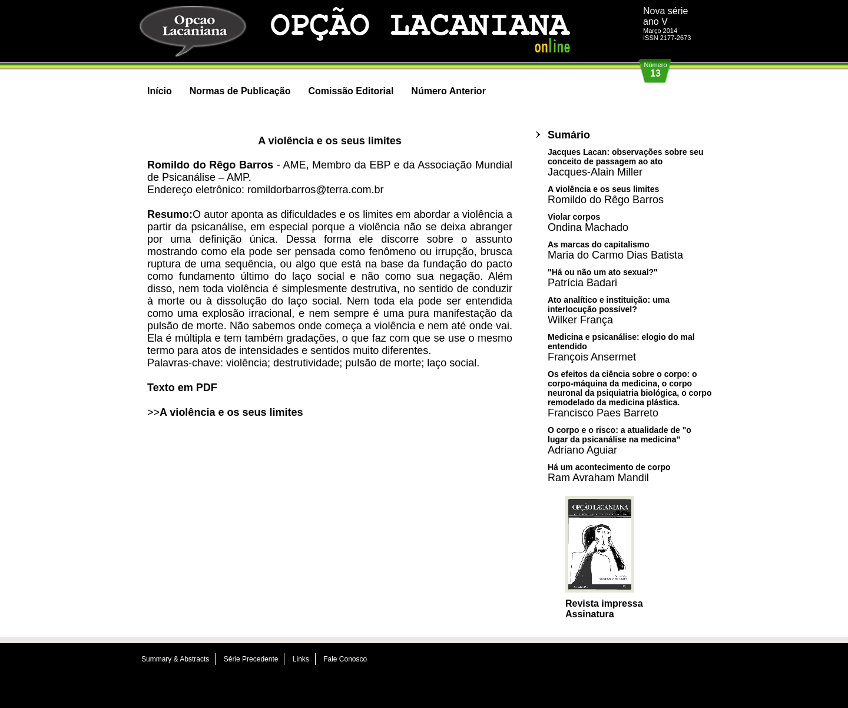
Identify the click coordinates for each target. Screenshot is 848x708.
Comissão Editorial (350, 91)
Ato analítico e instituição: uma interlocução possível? (609, 310)
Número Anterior (448, 91)
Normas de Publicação (240, 91)
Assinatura (589, 614)
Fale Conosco (345, 659)
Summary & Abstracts (175, 659)
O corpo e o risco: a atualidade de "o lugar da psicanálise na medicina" (619, 440)
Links (301, 659)
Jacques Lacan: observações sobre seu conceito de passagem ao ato (626, 162)
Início (159, 91)
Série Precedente (251, 659)
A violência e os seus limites (231, 412)
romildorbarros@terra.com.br (315, 190)
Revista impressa (604, 603)
